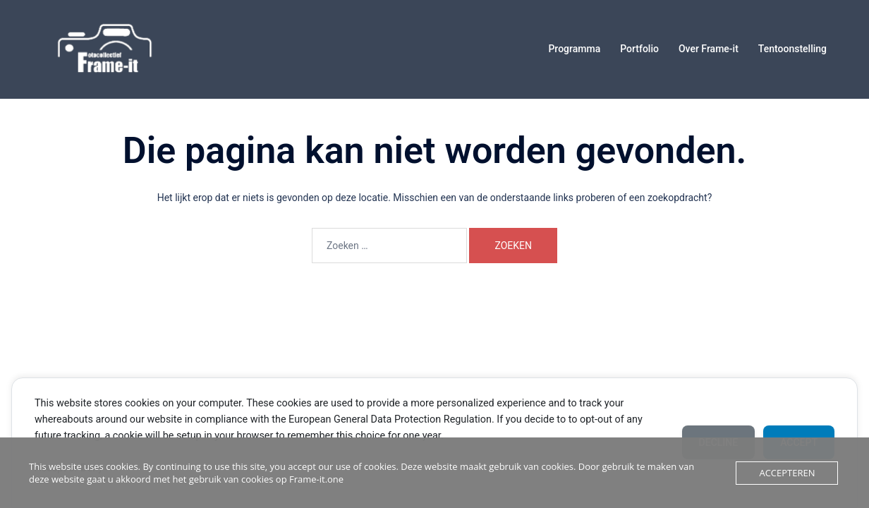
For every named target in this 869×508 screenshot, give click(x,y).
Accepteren (787, 472)
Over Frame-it (709, 48)
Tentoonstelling (792, 48)
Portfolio (639, 48)
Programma (574, 48)
